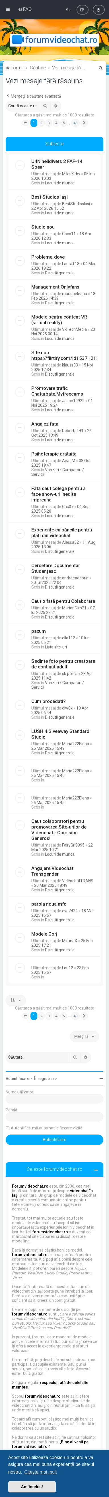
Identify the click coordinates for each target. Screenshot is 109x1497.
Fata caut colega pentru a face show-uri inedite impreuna (58, 494)
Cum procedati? (48, 701)
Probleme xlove (48, 257)
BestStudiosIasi (76, 204)
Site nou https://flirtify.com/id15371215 (65, 355)
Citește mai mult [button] (40, 1472)
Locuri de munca (60, 183)
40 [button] (75, 123)
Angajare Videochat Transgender (52, 871)
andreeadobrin (75, 578)
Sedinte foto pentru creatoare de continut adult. (63, 664)
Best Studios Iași (49, 197)
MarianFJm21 (74, 608)
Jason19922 (73, 400)
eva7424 (70, 910)
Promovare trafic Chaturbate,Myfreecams (57, 391)
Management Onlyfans (55, 287)
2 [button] (41, 123)
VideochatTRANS (77, 881)
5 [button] (64, 123)
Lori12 (67, 968)
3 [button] (49, 123)
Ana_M (68, 460)
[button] (25, 123)
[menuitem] (25, 9)
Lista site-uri (56, 647)
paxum (38, 631)
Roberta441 (72, 430)
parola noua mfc (48, 904)
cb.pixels (69, 673)
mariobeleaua (74, 293)
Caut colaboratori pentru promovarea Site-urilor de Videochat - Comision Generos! (59, 829)
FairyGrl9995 (73, 845)
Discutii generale (60, 273)
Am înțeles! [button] (32, 1486)
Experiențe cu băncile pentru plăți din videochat (61, 532)
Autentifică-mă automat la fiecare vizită (47, 1128)
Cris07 (67, 506)
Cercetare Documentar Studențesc (55, 568)
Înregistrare (45, 1078)
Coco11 (69, 233)
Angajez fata (44, 424)
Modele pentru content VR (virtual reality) (59, 319)
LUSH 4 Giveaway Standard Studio (60, 734)
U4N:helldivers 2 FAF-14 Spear (57, 164)
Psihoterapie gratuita (54, 454)
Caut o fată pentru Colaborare (63, 601)
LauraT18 (70, 263)
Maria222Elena (75, 744)
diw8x (67, 708)
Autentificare (17, 1078)
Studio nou (43, 227)
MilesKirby (71, 174)
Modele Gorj (44, 934)
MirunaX (69, 940)
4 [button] (56, 123)
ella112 (68, 638)
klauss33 (70, 365)
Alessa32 (70, 542)
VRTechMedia (74, 329)
